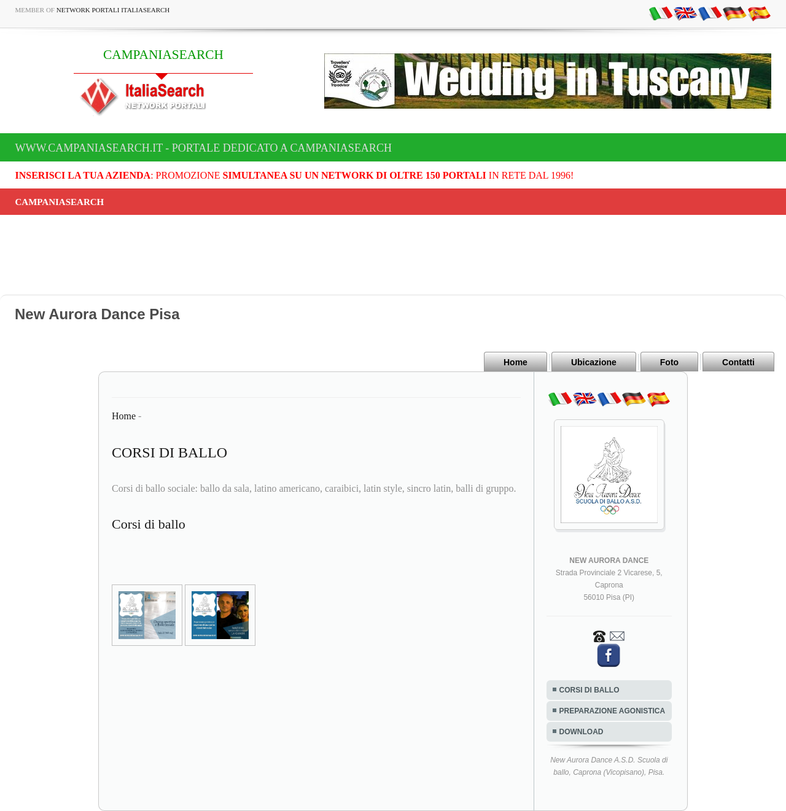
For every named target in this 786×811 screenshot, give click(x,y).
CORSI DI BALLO (589, 690)
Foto (669, 362)
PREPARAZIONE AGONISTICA (612, 711)
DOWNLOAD (581, 732)
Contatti (738, 362)
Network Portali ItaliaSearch (113, 10)
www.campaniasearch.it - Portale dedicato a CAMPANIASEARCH (203, 148)
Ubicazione (594, 362)
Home (515, 362)
